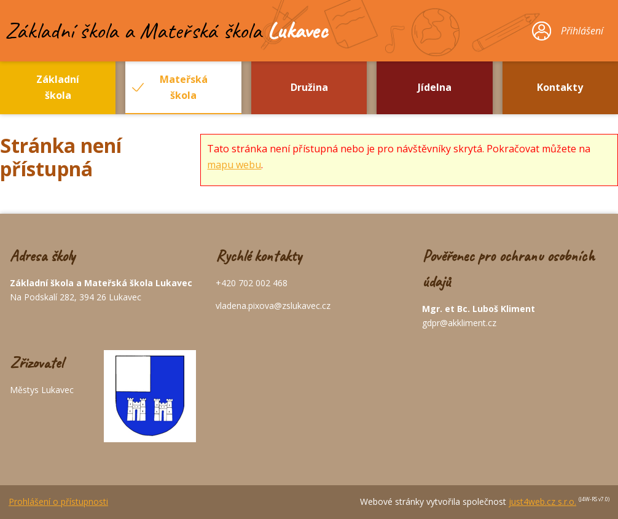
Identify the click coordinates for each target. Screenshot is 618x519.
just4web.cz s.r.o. (542, 501)
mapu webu (234, 164)
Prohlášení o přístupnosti (58, 501)
